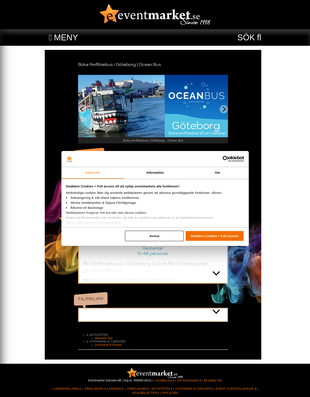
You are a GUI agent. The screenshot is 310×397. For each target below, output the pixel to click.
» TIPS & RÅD (168, 393)
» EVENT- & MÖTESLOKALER (233, 388)
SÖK (246, 37)
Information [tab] (155, 172)
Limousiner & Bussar (110, 344)
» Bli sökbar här (212, 380)
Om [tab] (217, 172)
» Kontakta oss (163, 380)
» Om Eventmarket (187, 380)
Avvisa (154, 236)
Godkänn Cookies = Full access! (215, 236)
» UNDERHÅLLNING (65, 388)
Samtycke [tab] (92, 172)
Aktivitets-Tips (106, 338)
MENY (66, 37)
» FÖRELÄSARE (136, 388)
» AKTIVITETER (159, 388)
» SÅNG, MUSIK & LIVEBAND (102, 388)
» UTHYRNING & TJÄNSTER (192, 388)
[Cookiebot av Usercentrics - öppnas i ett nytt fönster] (226, 159)
